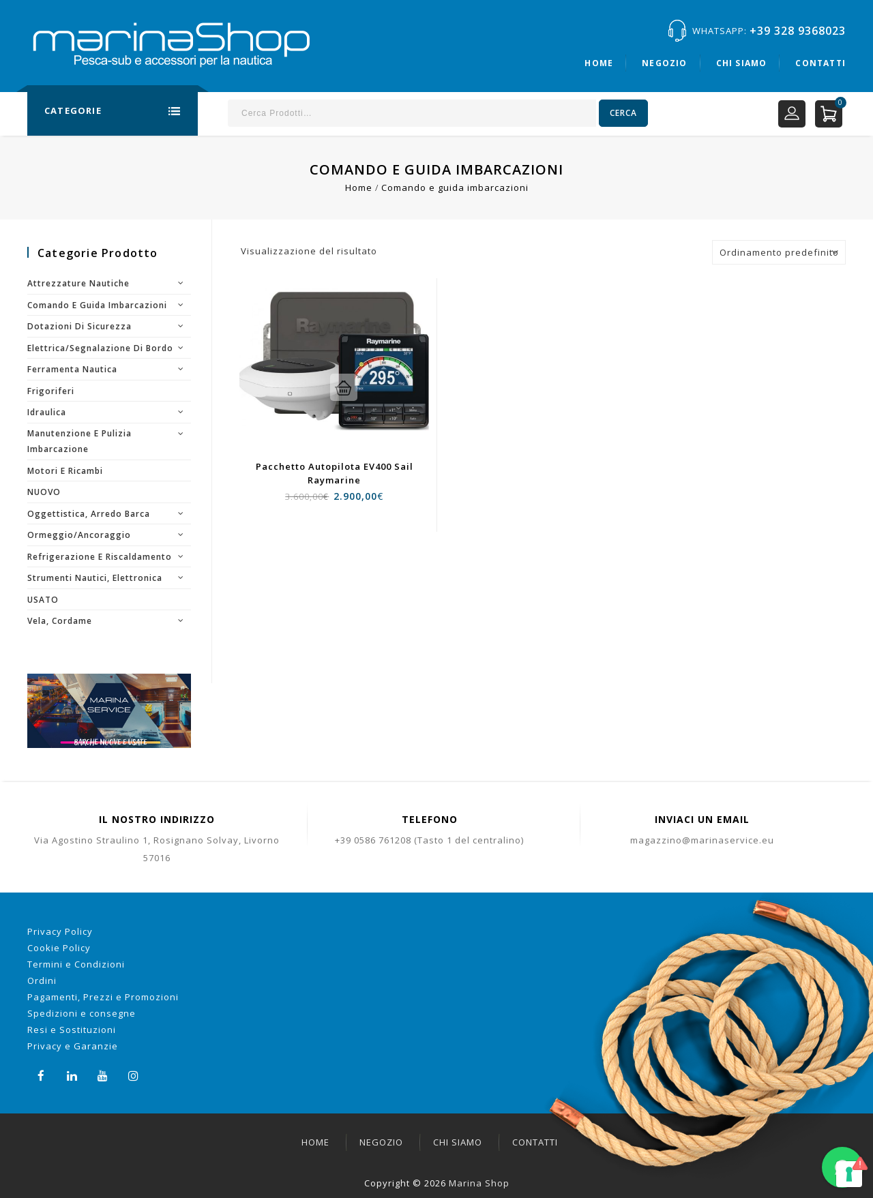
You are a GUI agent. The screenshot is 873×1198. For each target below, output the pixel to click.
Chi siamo (741, 63)
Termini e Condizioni (76, 964)
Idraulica (46, 412)
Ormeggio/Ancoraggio (79, 535)
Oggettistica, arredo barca (88, 514)
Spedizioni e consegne (81, 1013)
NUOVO (44, 492)
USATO (43, 599)
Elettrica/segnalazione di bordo (100, 348)
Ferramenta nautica (72, 369)
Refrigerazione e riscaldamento (99, 557)
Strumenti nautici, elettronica (94, 578)
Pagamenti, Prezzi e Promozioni (103, 997)
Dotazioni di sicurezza (79, 326)
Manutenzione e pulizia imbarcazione (79, 441)
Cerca (623, 113)
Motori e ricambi (65, 471)
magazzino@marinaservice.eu (702, 840)
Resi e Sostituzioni (71, 1029)
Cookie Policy (59, 948)
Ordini (42, 980)
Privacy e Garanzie (72, 1046)
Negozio (664, 63)
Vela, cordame (59, 621)
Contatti (820, 63)
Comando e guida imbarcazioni (97, 305)
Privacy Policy (60, 931)
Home (599, 63)
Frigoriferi (50, 391)
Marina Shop (479, 1183)
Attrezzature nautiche (78, 283)
